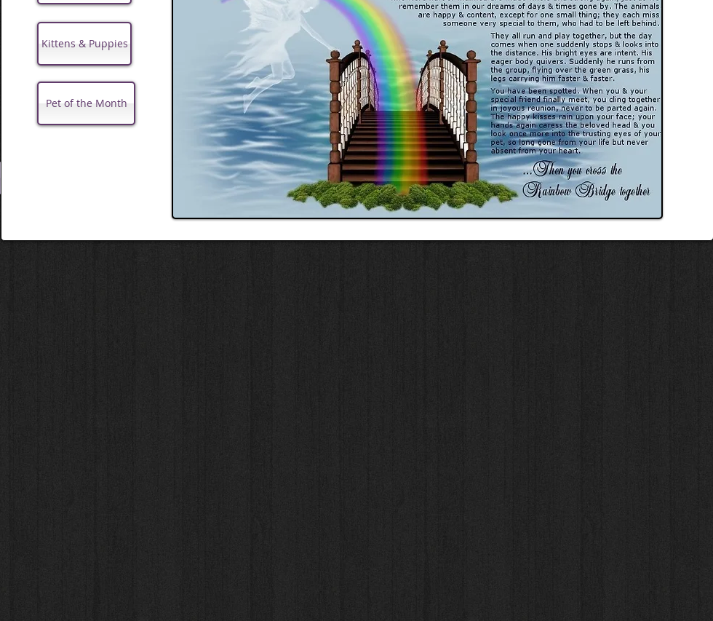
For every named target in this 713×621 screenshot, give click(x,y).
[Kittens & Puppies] (84, 44)
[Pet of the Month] (86, 103)
